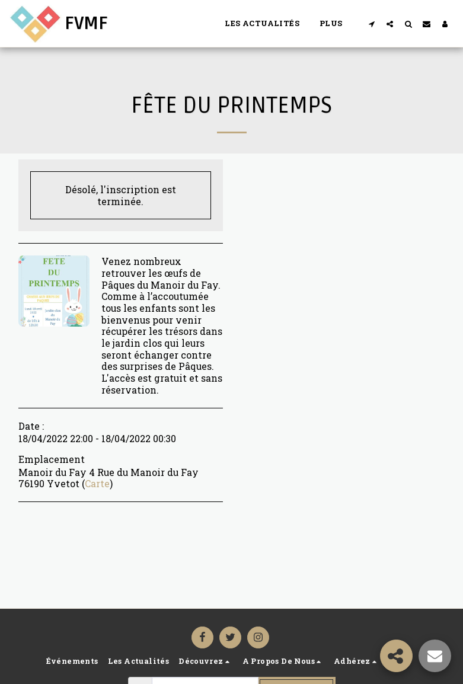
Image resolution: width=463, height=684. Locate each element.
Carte (97, 483)
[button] (371, 24)
